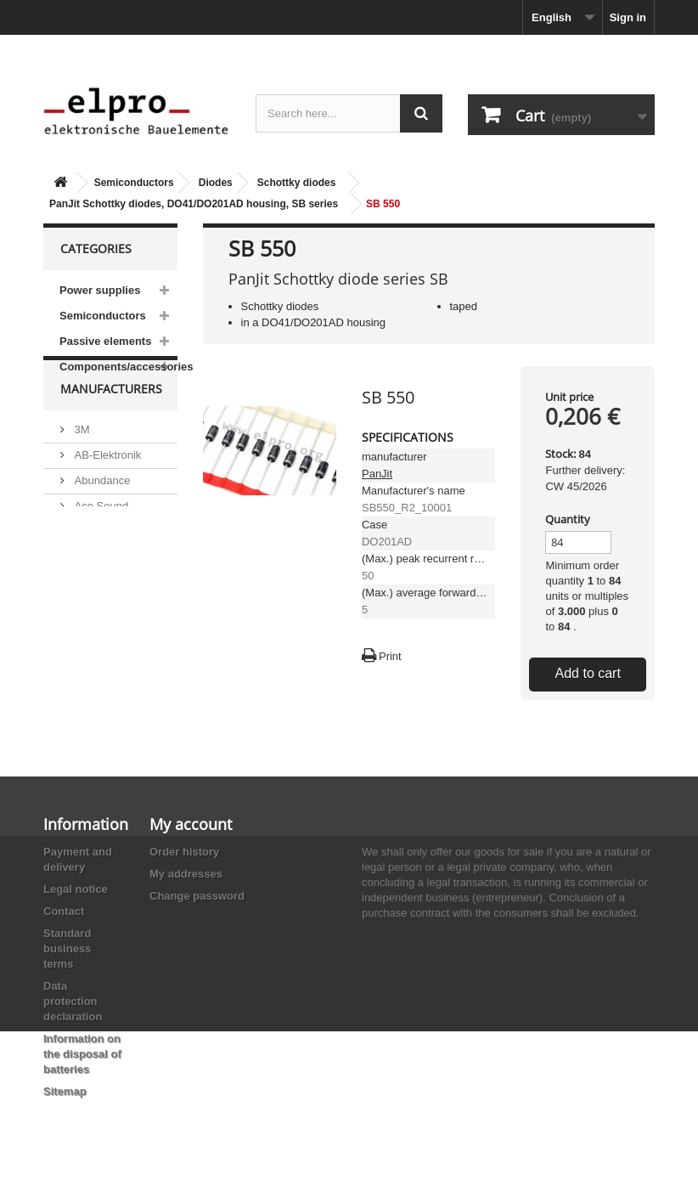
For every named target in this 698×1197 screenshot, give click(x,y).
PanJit (377, 473)
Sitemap (65, 1091)
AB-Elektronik (106, 489)
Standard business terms (67, 948)
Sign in (628, 17)
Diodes (216, 183)
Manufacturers (111, 429)
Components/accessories (118, 366)
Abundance (100, 514)
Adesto (90, 606)
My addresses (185, 873)
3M (80, 463)
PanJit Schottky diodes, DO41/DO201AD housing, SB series (193, 204)
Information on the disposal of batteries (82, 1054)
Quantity (567, 519)
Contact (63, 911)
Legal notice (75, 889)
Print (390, 656)
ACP (84, 580)
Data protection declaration (72, 1001)
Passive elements (105, 341)
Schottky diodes (296, 183)
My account (190, 824)
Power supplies (99, 290)
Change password (197, 895)
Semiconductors (134, 183)
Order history (184, 851)
